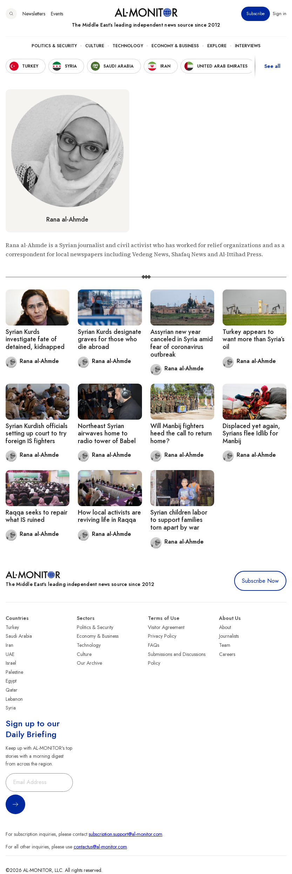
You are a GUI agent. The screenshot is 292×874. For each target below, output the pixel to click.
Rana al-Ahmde (67, 219)
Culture (94, 46)
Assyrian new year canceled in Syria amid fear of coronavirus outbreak (181, 343)
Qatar (12, 689)
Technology (128, 46)
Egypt (11, 680)
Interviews (247, 46)
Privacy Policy (162, 635)
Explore (216, 46)
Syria (11, 707)
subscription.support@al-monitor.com (125, 834)
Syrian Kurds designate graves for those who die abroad (109, 339)
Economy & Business (175, 46)
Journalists (229, 635)
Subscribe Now (260, 581)
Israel (11, 662)
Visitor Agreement (166, 627)
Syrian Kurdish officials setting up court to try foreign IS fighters (37, 433)
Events (57, 13)
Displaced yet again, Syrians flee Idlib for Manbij (251, 433)
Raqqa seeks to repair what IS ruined (36, 516)
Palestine (14, 672)
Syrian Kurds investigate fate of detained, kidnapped (35, 339)
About (225, 627)
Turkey (12, 627)
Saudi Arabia (19, 635)
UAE (10, 654)
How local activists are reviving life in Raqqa (109, 516)
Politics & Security (54, 46)
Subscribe (255, 14)
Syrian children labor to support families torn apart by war (178, 520)
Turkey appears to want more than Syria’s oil (254, 339)
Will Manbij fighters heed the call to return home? (181, 433)
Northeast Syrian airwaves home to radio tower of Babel (107, 433)
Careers (227, 654)
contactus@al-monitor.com (100, 846)
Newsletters (33, 13)
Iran (9, 645)
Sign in (279, 14)
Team (224, 645)
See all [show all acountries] (272, 66)
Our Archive (89, 662)
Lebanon (14, 698)
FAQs (153, 645)
